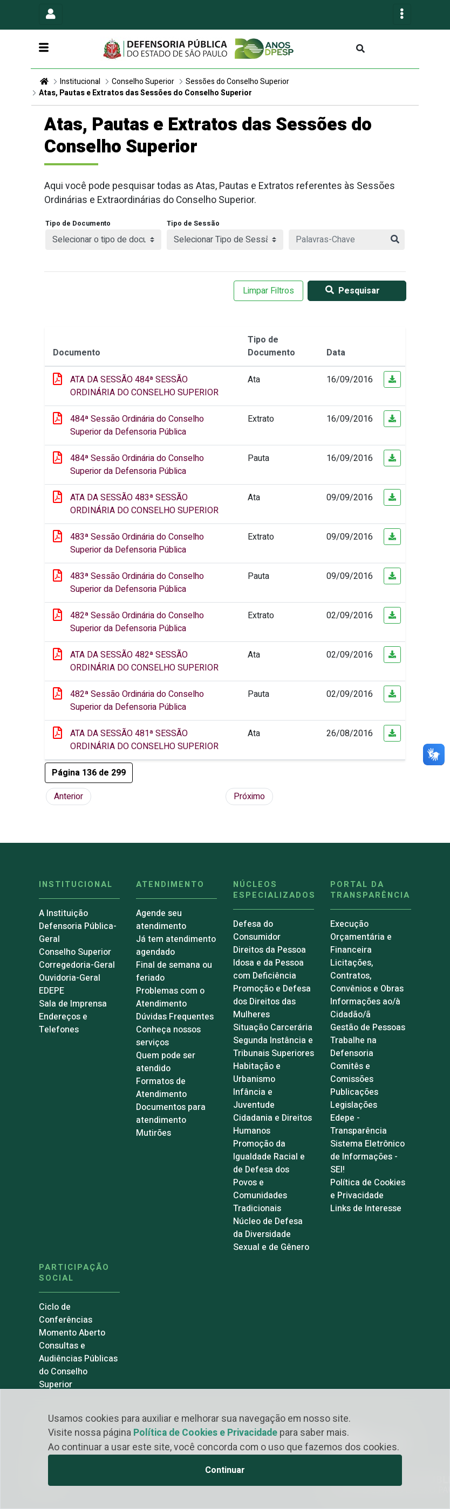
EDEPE (51, 990)
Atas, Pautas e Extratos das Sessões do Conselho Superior (145, 93)
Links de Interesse (365, 1208)
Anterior (68, 796)
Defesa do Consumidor (257, 931)
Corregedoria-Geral (77, 965)
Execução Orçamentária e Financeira (361, 937)
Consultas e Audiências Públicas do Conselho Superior (78, 1365)
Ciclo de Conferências (65, 1313)
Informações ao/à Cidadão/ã (365, 1008)
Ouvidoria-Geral (69, 978)
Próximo (249, 796)
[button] (89, 773)
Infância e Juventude (254, 1099)
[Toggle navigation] (51, 14)
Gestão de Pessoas (367, 1027)
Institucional (80, 81)
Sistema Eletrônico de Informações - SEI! (367, 1156)
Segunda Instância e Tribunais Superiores (273, 1047)
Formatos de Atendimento (161, 1088)
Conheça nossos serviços (168, 1036)
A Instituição (63, 913)
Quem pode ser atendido (165, 1062)
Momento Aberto (72, 1332)
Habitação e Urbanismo (257, 1073)
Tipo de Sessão (193, 223)
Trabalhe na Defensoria (353, 1047)
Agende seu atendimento (161, 920)
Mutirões (153, 1133)
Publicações (354, 1092)
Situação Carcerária (272, 1027)
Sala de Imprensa (73, 1003)
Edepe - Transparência (358, 1124)
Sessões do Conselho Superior (237, 81)
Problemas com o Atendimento (170, 997)
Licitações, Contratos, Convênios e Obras (367, 975)
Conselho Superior (143, 81)
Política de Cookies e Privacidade (205, 1433)
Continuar (225, 1470)
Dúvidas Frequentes (175, 1016)
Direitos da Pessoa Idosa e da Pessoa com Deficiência (269, 963)
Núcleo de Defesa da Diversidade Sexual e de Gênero (271, 1234)
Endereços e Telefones (63, 1023)
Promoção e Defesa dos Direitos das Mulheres (272, 1001)
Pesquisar (350, 290)
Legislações (353, 1105)
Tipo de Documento (78, 223)
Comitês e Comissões (351, 1073)
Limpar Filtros (268, 290)
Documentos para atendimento (171, 1114)
